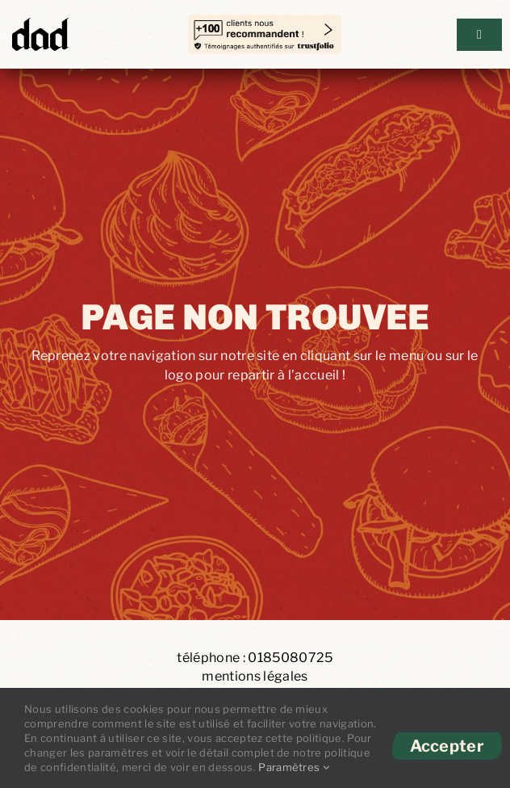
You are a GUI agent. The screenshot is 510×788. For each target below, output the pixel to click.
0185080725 (290, 657)
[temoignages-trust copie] (264, 23)
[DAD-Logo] (40, 22)
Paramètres (293, 767)
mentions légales (254, 676)
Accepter (447, 746)
